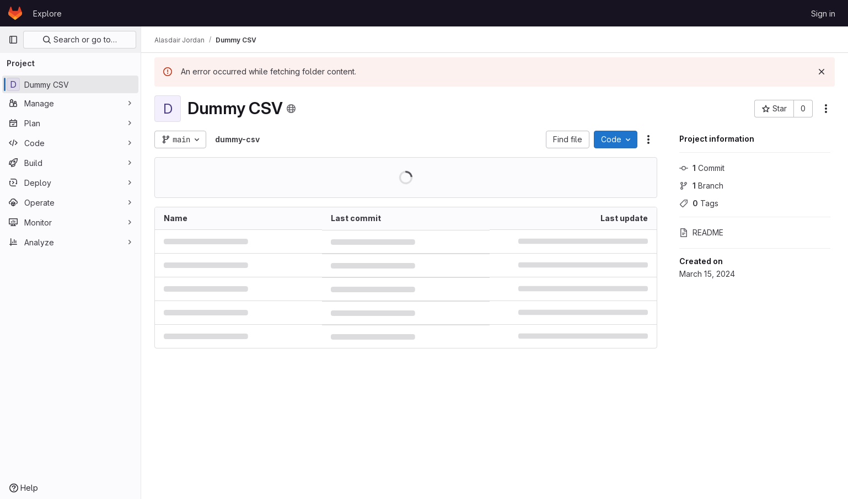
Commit (701, 168)
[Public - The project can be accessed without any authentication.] (291, 108)
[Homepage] (15, 13)
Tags (698, 203)
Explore (47, 13)
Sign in (823, 13)
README (701, 232)
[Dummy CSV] (70, 84)
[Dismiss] (821, 71)
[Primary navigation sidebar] (13, 40)
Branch (701, 185)
